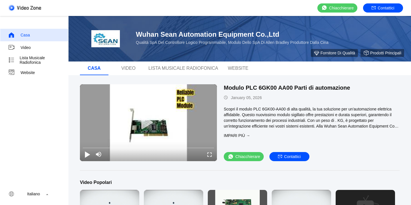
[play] (148, 123)
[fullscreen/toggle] (209, 154)
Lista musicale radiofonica (26, 60)
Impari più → (237, 135)
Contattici (383, 8)
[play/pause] (87, 154)
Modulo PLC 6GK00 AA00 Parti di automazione (287, 88)
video (19, 47)
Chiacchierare (337, 8)
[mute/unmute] (98, 154)
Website (21, 72)
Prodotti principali (382, 53)
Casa (19, 35)
